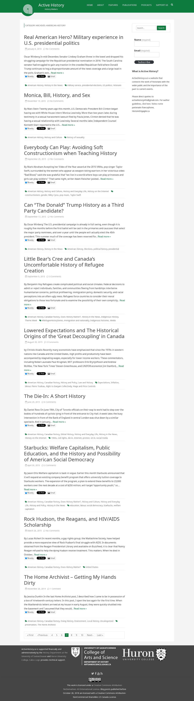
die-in (70, 438)
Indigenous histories (99, 320)
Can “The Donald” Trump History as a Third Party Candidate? (74, 207)
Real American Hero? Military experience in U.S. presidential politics (73, 40)
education (74, 505)
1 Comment (55, 588)
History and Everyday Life (74, 191)
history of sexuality (75, 137)
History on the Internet (98, 191)
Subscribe (144, 62)
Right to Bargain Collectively (59, 386)
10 (82, 635)
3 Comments (55, 276)
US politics (107, 85)
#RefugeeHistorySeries (52, 320)
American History (35, 85)
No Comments (52, 48)
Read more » (57, 72)
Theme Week (31, 320)
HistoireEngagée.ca (141, 111)
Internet (78, 438)
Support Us (162, 5)
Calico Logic (34, 660)
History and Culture (53, 137)
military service (74, 85)
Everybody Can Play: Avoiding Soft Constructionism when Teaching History (70, 150)
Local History (93, 621)
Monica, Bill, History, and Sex (57, 95)
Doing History (67, 621)
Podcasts (146, 5)
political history (100, 249)
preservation (31, 624)
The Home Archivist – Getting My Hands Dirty (70, 580)
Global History (67, 434)
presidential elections (92, 85)
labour (27, 386)
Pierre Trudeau (38, 386)
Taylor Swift (75, 195)
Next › (90, 635)
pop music (64, 195)
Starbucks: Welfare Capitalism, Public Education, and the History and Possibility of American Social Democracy (72, 453)
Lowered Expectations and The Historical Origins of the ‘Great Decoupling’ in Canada (74, 333)
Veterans (117, 85)
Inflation (115, 382)
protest (86, 438)
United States (92, 567)
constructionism (32, 195)
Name (142, 40)
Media (113, 320)
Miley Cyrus (53, 195)
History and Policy (69, 382)
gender (44, 195)
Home (90, 5)
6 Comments (50, 402)
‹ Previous (42, 635)
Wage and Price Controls (84, 386)
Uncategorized (106, 621)
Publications (129, 5)
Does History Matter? (71, 316)
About (100, 5)
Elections (88, 249)
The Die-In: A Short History (54, 396)
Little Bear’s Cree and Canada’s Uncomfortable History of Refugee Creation (64, 264)
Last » (100, 635)
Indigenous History (109, 316)
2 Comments (53, 342)
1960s (54, 438)
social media (102, 438)
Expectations (104, 382)
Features (113, 5)
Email (142, 50)
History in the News (53, 85)
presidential (113, 249)
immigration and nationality (76, 320)
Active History (51, 4)
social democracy (95, 505)
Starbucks (108, 505)
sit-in (93, 438)
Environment (80, 621)
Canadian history (52, 316)
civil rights (62, 438)
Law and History (85, 382)
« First (30, 635)
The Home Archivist (47, 624)
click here (146, 103)
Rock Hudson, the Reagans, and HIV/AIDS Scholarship (72, 522)
